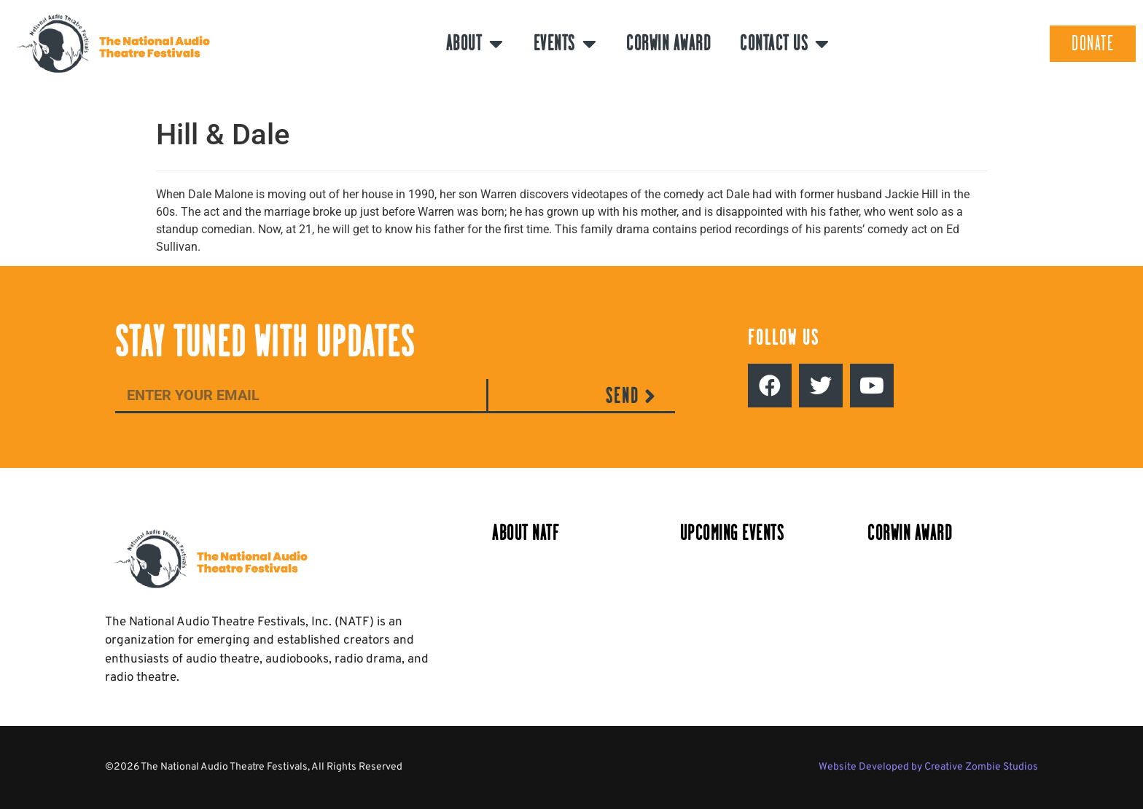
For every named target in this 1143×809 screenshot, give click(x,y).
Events (566, 44)
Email (129, 367)
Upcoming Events (732, 533)
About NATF (525, 533)
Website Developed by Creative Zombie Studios (928, 767)
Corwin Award (668, 43)
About (475, 44)
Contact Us (785, 44)
